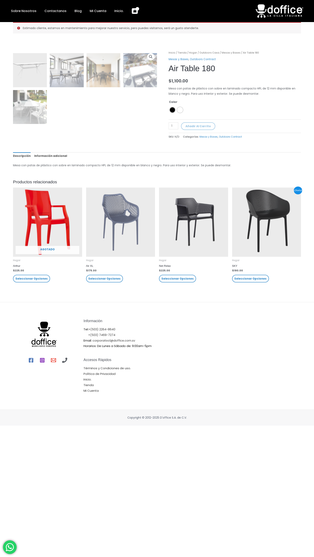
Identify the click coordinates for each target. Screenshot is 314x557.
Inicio (172, 53)
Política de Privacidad (100, 505)
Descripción (22, 286)
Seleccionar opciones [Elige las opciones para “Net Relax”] (178, 410)
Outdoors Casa (210, 53)
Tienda (182, 53)
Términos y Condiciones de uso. (107, 499)
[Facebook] (31, 492)
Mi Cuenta (84, 11)
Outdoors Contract (203, 59)
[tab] (22, 286)
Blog (68, 11)
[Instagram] (42, 492)
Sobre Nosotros (21, 11)
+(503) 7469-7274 (102, 466)
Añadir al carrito (198, 126)
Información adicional (52, 286)
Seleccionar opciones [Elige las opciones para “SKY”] (251, 410)
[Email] (53, 492)
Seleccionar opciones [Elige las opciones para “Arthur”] (32, 410)
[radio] (172, 110)
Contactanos (49, 11)
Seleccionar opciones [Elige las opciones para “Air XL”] (105, 410)
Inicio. (101, 11)
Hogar (193, 53)
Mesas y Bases (232, 53)
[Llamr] (65, 492)
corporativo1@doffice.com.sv (114, 472)
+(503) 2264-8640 (102, 461)
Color (173, 102)
